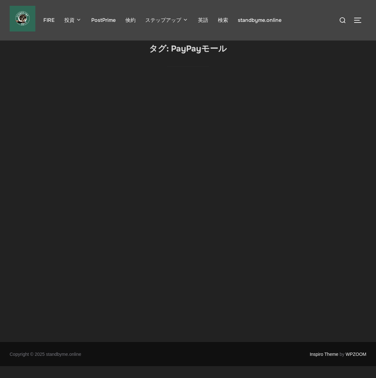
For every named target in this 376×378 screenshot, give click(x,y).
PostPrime (103, 20)
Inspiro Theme (324, 366)
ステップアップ (166, 20)
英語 (203, 20)
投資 (73, 20)
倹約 (130, 20)
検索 (223, 20)
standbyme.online (260, 20)
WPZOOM (355, 366)
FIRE (49, 20)
